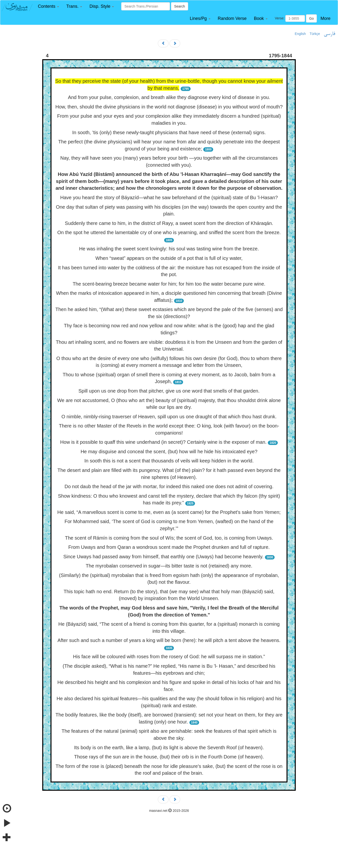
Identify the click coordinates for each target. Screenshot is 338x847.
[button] (48, 6)
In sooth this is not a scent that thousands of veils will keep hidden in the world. (169, 460)
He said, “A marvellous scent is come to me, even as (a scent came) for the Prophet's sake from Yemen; (169, 512)
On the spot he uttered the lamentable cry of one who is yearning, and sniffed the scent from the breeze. (169, 232)
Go (311, 18)
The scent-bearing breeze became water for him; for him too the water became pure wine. (169, 284)
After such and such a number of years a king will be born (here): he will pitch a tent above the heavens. (169, 640)
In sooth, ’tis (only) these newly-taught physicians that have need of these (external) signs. (169, 132)
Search (179, 6)
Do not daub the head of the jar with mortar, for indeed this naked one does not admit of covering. (169, 486)
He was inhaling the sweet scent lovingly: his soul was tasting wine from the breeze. (169, 248)
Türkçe (315, 34)
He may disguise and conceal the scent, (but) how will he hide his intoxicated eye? (169, 451)
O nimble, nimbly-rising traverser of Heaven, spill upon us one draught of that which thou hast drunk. (169, 416)
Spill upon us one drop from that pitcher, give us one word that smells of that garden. (169, 391)
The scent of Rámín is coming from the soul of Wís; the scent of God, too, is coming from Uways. (169, 538)
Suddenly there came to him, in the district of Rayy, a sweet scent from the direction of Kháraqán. (169, 223)
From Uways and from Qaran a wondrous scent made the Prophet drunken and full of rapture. (169, 547)
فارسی (329, 34)
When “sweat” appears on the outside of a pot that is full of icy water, (169, 258)
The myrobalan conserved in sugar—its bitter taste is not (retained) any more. (169, 565)
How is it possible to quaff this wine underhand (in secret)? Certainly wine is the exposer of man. (163, 442)
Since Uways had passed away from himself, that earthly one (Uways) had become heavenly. (163, 556)
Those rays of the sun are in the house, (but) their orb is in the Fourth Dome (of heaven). (169, 756)
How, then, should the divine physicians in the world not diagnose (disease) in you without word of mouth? (169, 106)
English (300, 34)
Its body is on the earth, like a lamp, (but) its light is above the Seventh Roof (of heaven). (169, 747)
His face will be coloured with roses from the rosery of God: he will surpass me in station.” (169, 656)
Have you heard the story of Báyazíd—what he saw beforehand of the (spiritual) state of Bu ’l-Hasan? (169, 197)
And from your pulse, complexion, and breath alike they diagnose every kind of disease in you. (169, 97)
